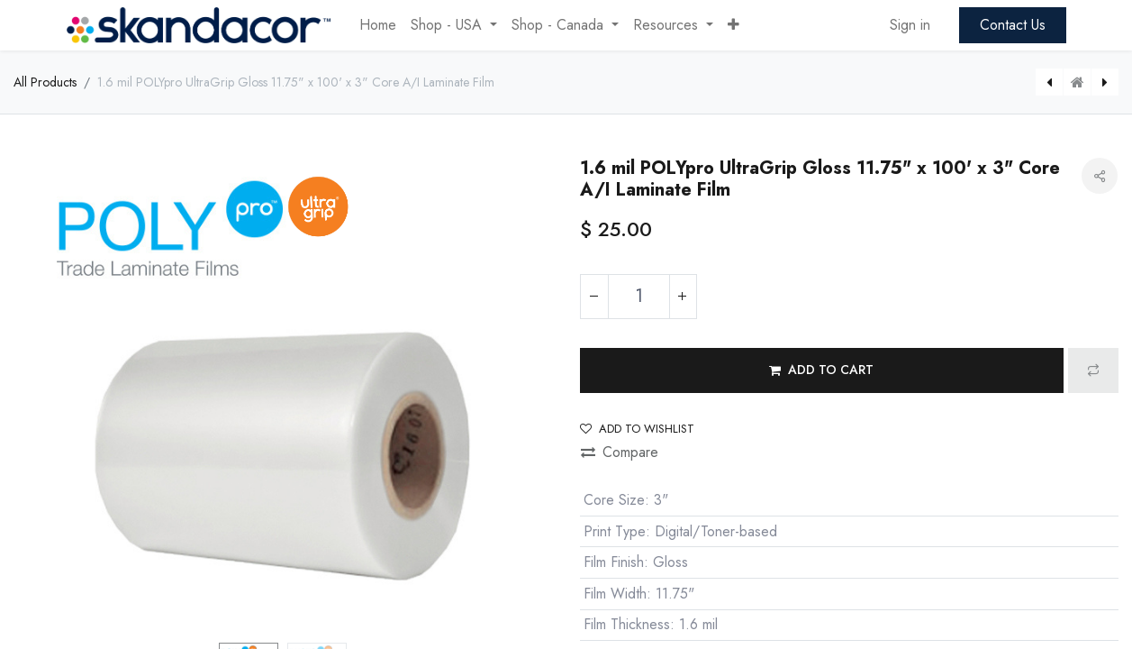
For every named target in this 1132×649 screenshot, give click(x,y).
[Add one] (682, 296)
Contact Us (1013, 24)
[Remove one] (594, 296)
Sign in (910, 24)
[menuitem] (377, 25)
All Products (45, 82)
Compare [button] (619, 452)
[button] (733, 25)
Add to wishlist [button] (637, 428)
